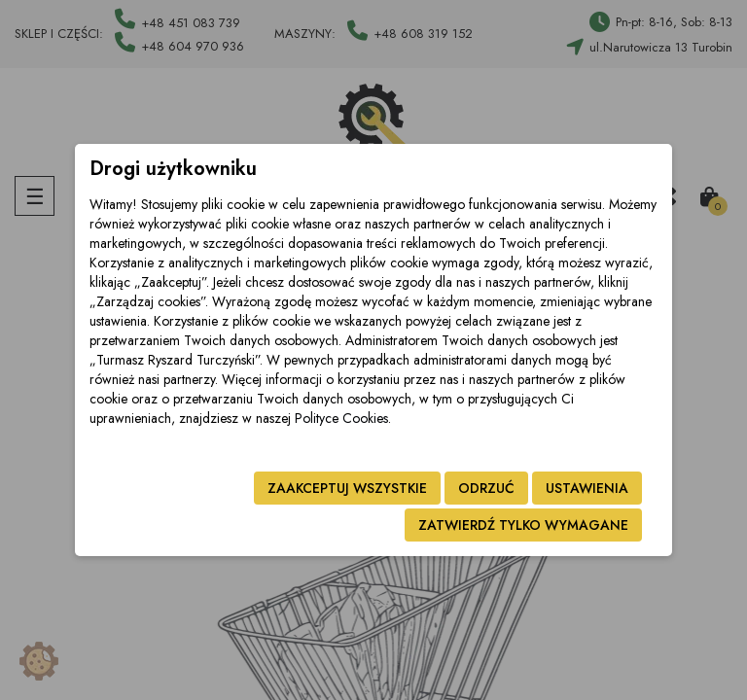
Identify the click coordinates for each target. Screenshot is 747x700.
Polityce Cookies (341, 418)
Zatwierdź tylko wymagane (523, 525)
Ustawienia (587, 488)
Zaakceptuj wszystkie (347, 488)
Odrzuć (486, 488)
